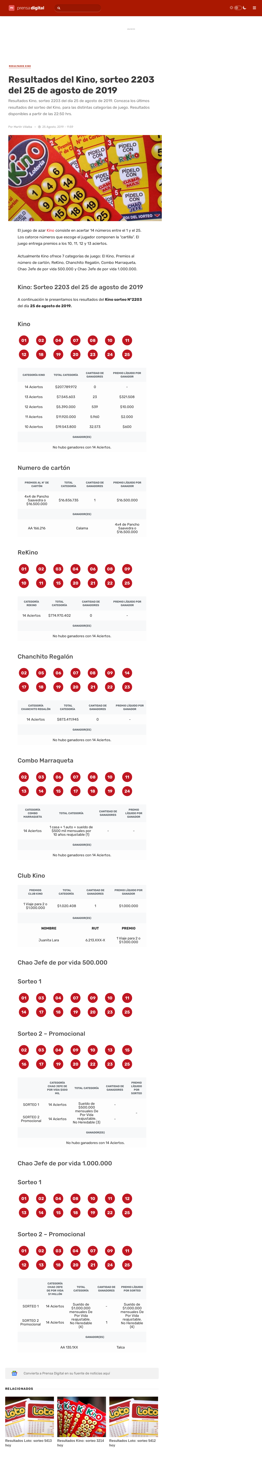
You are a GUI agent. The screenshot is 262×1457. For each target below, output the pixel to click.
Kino (50, 230)
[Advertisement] (131, 42)
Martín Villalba (23, 127)
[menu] (253, 6)
